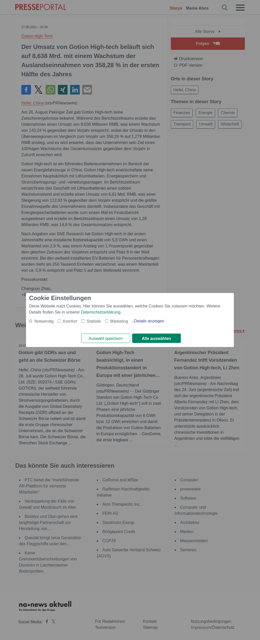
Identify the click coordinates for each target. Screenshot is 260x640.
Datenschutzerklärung (101, 312)
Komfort (70, 321)
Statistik (94, 321)
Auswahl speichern (106, 338)
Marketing (119, 321)
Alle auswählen (156, 338)
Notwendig (44, 321)
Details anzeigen (149, 321)
